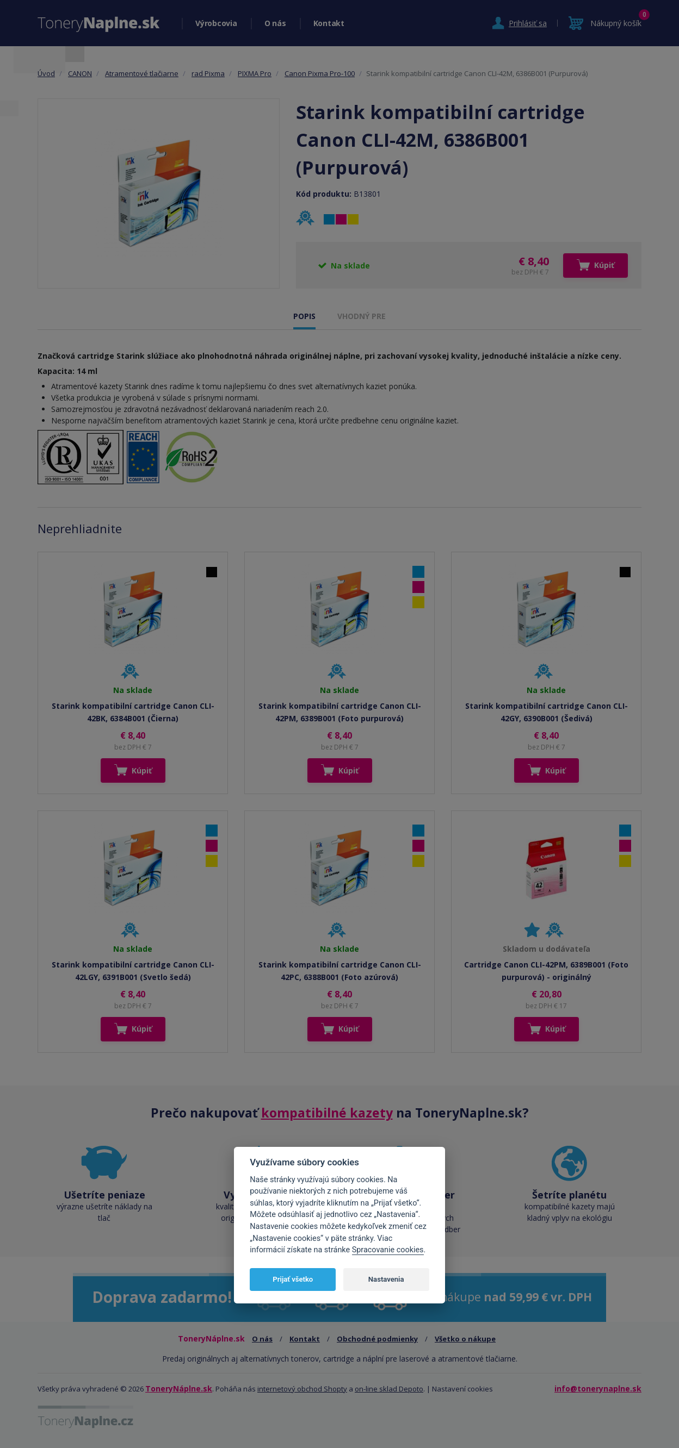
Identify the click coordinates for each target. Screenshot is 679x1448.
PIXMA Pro (254, 73)
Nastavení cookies (462, 1389)
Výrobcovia (216, 23)
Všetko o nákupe (465, 1339)
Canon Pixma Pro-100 (320, 73)
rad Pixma (208, 73)
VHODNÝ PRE (361, 316)
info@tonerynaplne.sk (597, 1388)
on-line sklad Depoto (389, 1389)
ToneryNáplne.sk (178, 1388)
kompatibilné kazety (327, 1112)
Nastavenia (386, 1279)
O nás (275, 23)
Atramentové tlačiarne (141, 73)
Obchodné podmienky (377, 1339)
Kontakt (328, 23)
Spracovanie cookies (388, 1249)
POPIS (304, 316)
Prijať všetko (293, 1279)
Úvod (46, 73)
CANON (80, 73)
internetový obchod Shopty (302, 1389)
